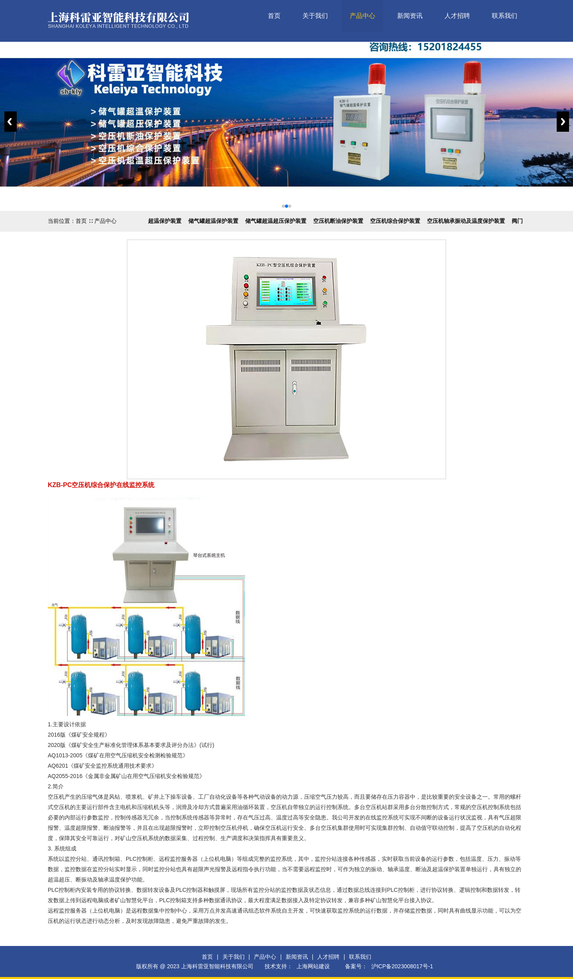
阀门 (517, 221)
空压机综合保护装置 (395, 221)
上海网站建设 (313, 966)
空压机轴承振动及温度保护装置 (466, 221)
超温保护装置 (164, 221)
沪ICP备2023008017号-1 (402, 966)
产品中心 (362, 15)
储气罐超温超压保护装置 (275, 221)
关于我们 (315, 15)
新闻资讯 (410, 15)
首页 (274, 15)
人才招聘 (457, 15)
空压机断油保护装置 (338, 221)
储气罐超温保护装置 (213, 221)
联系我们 (504, 15)
